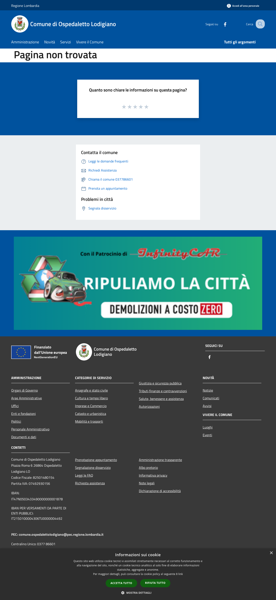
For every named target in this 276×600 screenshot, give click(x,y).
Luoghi (208, 427)
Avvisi (207, 405)
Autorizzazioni (149, 406)
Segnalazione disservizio (93, 467)
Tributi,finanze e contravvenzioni (163, 391)
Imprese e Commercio (91, 405)
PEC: (15, 534)
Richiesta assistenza (90, 483)
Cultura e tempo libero (91, 398)
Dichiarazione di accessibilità (160, 490)
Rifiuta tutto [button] (155, 583)
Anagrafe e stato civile (91, 390)
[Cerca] (259, 24)
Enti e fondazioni (23, 413)
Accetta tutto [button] (121, 583)
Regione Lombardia (25, 5)
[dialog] (138, 574)
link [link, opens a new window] (180, 574)
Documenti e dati (23, 436)
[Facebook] (221, 24)
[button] (138, 593)
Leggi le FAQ (84, 475)
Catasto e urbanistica (90, 413)
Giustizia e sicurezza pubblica (160, 383)
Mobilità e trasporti (89, 421)
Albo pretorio (148, 467)
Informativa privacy (153, 475)
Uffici (15, 405)
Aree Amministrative (26, 398)
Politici (16, 421)
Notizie (208, 390)
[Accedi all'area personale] (243, 6)
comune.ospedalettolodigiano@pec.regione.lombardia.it (61, 534)
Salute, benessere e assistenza (161, 398)
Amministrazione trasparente (160, 459)
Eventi (207, 435)
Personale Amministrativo (30, 429)
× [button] (271, 553)
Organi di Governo (24, 390)
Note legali (147, 483)
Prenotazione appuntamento (96, 459)
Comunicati (211, 398)
